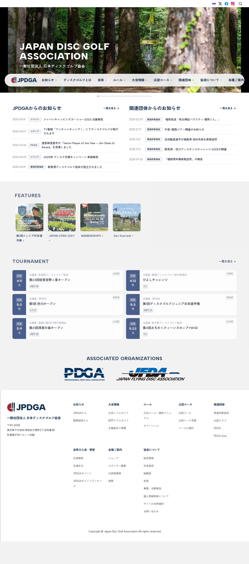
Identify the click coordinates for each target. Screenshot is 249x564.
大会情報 (139, 80)
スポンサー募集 (117, 488)
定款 (146, 503)
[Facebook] (226, 3)
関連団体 (186, 80)
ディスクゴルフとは (77, 80)
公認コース (163, 80)
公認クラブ (220, 443)
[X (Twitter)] (220, 3)
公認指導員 (114, 495)
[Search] (240, 3)
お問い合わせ (151, 533)
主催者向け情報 (117, 450)
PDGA (217, 450)
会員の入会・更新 (84, 472)
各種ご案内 (115, 472)
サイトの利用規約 (154, 526)
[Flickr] (214, 3)
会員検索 (78, 480)
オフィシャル (151, 448)
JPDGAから (80, 435)
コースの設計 (186, 450)
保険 (110, 503)
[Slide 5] (124, 96)
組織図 (147, 495)
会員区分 (78, 488)
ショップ (113, 480)
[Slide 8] (143, 96)
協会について (211, 80)
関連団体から (80, 443)
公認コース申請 (187, 443)
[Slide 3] (112, 96)
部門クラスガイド (118, 443)
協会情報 (149, 480)
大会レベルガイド (118, 435)
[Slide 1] (100, 96)
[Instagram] (232, 3)
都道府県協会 (221, 435)
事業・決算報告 (152, 511)
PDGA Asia (220, 458)
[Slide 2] (106, 96)
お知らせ (49, 80)
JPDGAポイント (82, 495)
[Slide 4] (118, 96)
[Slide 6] (131, 96)
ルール (119, 80)
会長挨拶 (149, 488)
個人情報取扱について (156, 518)
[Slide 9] (149, 96)
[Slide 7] (137, 96)
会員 (102, 80)
